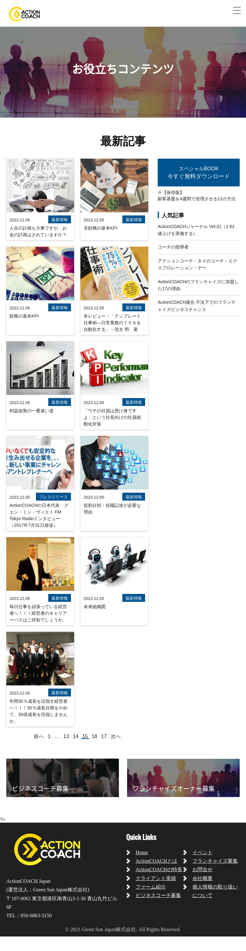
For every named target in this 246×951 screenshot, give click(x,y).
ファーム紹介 (151, 886)
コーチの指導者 (173, 246)
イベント (202, 852)
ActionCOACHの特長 (159, 869)
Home (142, 852)
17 (104, 736)
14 (76, 736)
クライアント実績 (156, 878)
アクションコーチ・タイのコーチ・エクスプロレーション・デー (197, 264)
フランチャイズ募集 (215, 861)
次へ (116, 736)
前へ (39, 736)
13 (66, 736)
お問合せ (202, 869)
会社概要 (202, 878)
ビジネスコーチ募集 (158, 895)
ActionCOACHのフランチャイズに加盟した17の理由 (198, 285)
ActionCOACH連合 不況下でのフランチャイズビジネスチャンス (197, 306)
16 (94, 736)
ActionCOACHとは (156, 861)
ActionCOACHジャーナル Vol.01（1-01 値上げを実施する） (196, 230)
